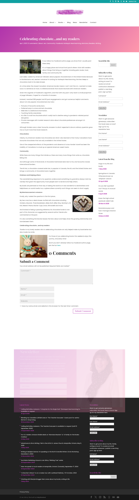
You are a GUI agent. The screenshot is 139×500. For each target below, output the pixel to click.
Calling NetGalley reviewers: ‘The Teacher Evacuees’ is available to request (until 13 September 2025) (49, 427)
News (75, 22)
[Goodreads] (121, 2)
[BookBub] (124, 2)
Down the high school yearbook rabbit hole (106, 199)
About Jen (42, 43)
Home (45, 22)
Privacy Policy (24, 492)
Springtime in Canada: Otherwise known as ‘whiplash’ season (107, 176)
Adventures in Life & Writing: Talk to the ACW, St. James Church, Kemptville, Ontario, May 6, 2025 (51, 444)
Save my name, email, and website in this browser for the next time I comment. (50, 306)
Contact (93, 22)
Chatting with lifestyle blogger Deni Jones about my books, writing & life (45, 479)
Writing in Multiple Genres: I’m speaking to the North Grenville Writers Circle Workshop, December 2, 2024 (50, 453)
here (58, 245)
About (51, 22)
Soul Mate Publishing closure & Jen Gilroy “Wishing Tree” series (42, 460)
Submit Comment (83, 311)
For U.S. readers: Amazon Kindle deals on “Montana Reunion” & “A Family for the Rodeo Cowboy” (50, 436)
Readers (92, 43)
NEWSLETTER (132, 1)
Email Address (104, 146)
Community (51, 43)
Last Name (103, 140)
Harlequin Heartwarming (72, 43)
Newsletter (83, 22)
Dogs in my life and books (105, 165)
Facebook (59, 43)
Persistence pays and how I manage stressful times (107, 210)
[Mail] (126, 2)
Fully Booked (41, 497)
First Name (103, 133)
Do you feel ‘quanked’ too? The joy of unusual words (107, 188)
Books (60, 22)
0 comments (32, 43)
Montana (85, 43)
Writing (98, 43)
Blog (69, 22)
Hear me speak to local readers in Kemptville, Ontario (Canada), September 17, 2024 (49, 466)
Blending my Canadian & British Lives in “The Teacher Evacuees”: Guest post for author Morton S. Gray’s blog (50, 419)
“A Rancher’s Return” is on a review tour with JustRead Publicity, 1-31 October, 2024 (49, 473)
